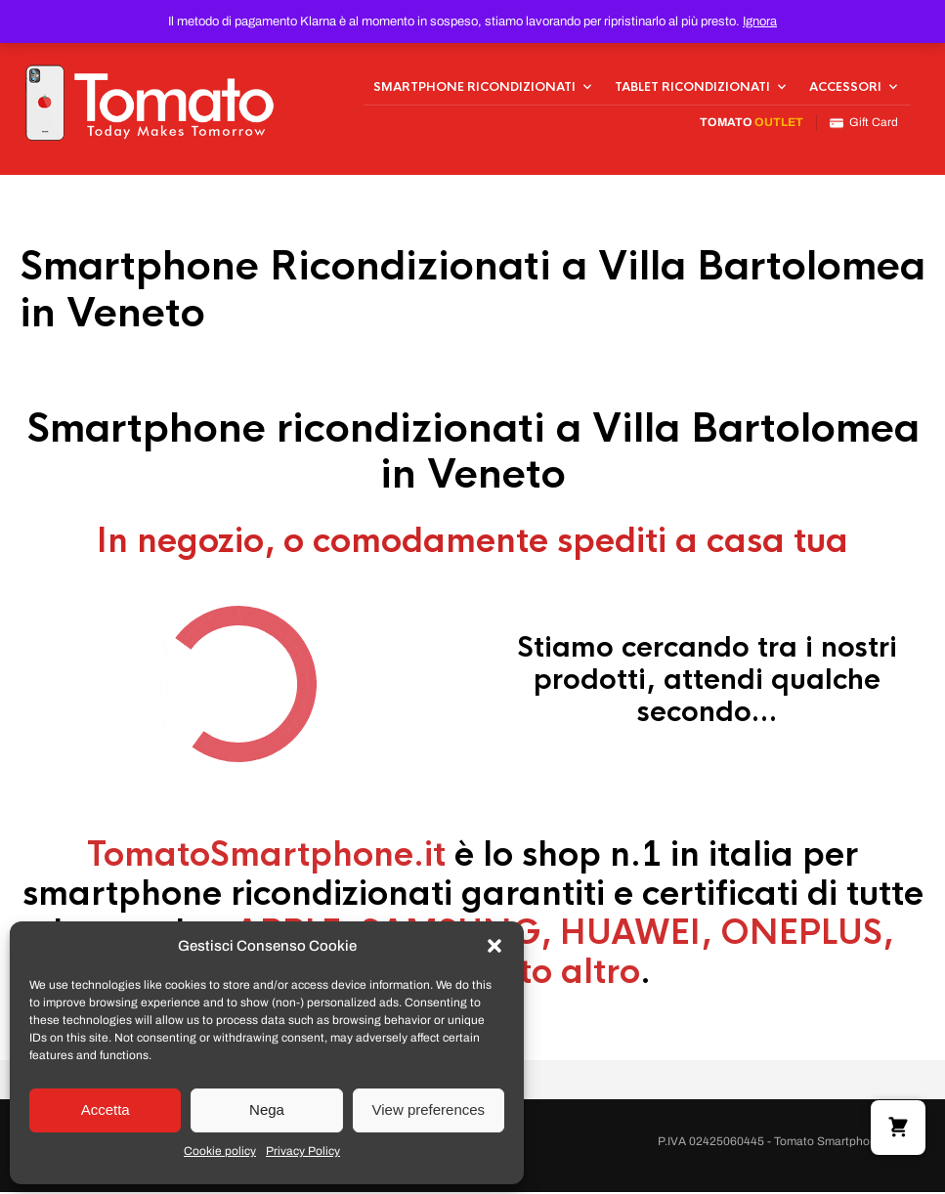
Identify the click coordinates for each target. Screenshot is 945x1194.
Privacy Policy (303, 1151)
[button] (494, 946)
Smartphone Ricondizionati (474, 88)
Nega (266, 1109)
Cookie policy (220, 1151)
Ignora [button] (760, 21)
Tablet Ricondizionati (692, 88)
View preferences (429, 1109)
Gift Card (864, 123)
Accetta (105, 1109)
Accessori (845, 88)
